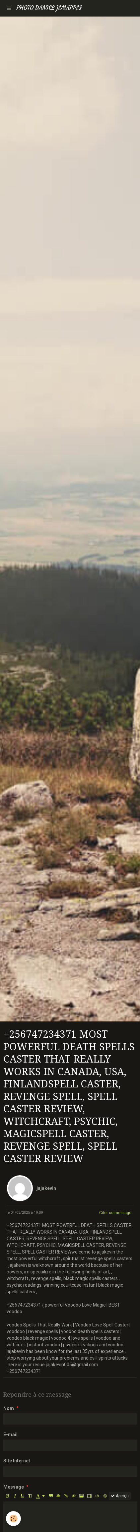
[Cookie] (13, 1518)
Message (13, 1487)
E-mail (10, 1434)
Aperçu (120, 1496)
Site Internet (16, 1460)
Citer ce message (115, 1212)
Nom (8, 1408)
